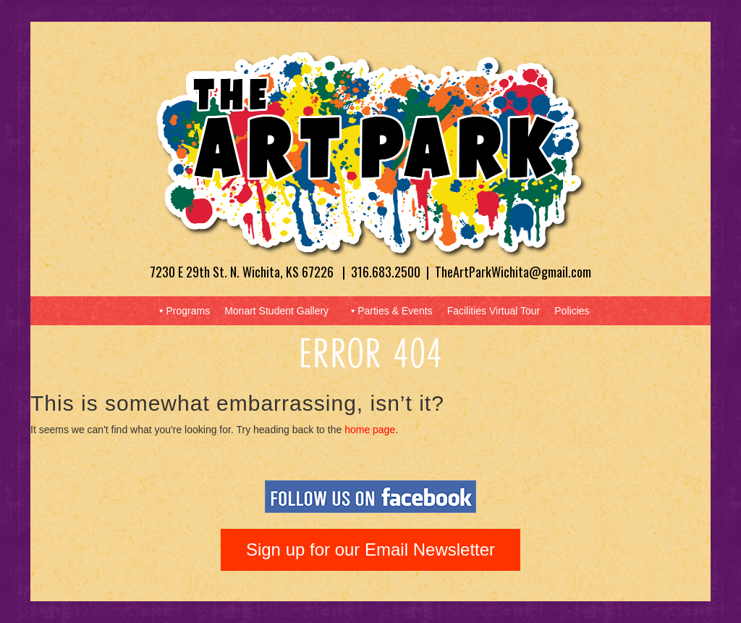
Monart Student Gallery (276, 311)
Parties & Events (390, 310)
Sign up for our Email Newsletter (370, 549)
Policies (571, 311)
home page (369, 429)
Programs (183, 310)
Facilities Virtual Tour (494, 311)
